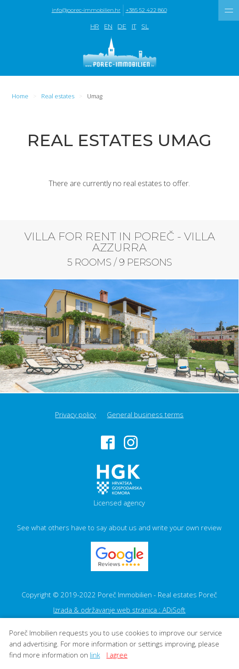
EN (108, 26)
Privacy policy (75, 414)
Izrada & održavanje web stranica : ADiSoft (119, 609)
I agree (117, 654)
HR (94, 26)
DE (121, 26)
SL (145, 26)
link (95, 654)
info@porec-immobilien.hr (86, 10)
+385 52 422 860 (146, 10)
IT (134, 26)
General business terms (145, 414)
